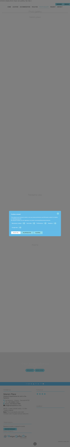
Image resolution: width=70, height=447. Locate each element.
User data (31, 223)
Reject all (16, 232)
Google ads (16, 227)
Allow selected (27, 232)
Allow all (37, 232)
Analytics (52, 223)
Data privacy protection (45, 220)
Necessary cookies (18, 223)
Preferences (41, 223)
